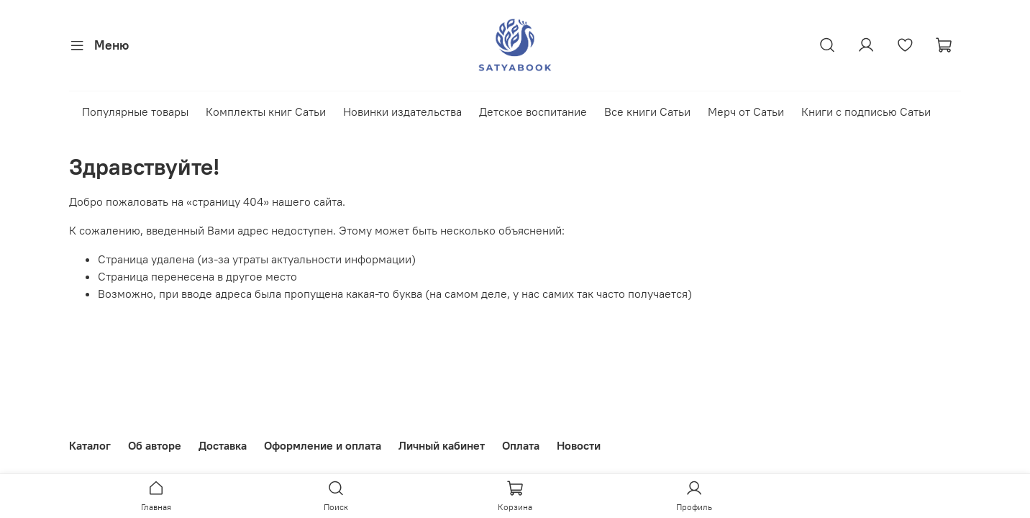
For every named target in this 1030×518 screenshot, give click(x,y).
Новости (579, 445)
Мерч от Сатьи (746, 111)
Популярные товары (135, 111)
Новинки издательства (402, 111)
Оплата (520, 445)
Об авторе (154, 445)
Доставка (223, 445)
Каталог (90, 445)
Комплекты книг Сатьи (266, 111)
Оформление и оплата (322, 445)
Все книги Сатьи (647, 111)
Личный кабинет (441, 445)
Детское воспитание (533, 111)
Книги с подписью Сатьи (866, 111)
